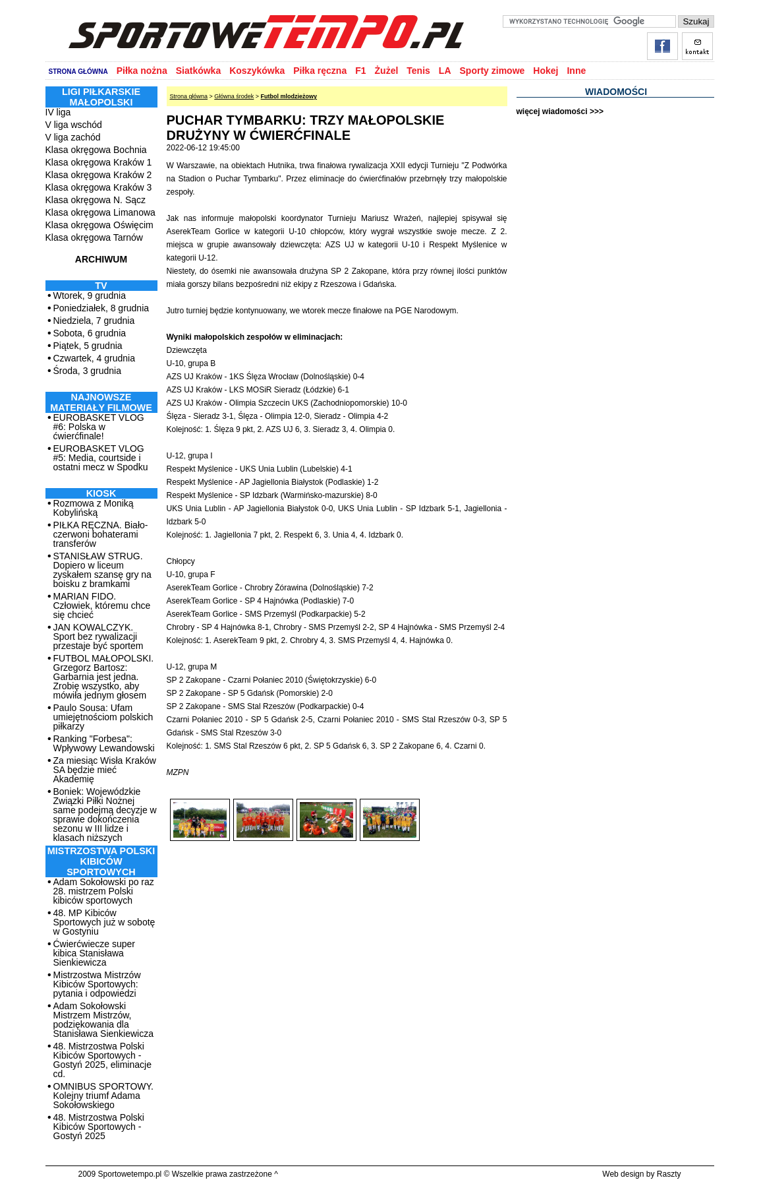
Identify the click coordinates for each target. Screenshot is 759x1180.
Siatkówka (198, 70)
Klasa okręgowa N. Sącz (95, 200)
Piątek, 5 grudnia (88, 345)
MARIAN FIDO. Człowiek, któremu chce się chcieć (102, 605)
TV (101, 285)
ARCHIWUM (101, 259)
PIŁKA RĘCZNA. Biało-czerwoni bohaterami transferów (100, 534)
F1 (360, 70)
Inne (576, 70)
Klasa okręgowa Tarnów (94, 237)
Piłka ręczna (320, 70)
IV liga (58, 112)
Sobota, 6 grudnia (89, 333)
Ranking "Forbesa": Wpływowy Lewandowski (104, 743)
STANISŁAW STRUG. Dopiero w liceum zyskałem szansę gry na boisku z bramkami (102, 570)
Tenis (418, 70)
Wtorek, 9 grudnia (89, 295)
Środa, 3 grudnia (87, 370)
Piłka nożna (142, 70)
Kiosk (101, 493)
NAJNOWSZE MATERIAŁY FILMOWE (101, 402)
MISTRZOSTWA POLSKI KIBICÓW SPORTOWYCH (101, 861)
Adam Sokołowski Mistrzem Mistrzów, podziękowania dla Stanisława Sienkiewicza (103, 1020)
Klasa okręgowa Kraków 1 (98, 162)
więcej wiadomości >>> (560, 111)
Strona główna (189, 96)
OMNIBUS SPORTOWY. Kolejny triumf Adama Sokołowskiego (103, 1095)
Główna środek (234, 96)
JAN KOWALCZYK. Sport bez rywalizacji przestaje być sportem (98, 636)
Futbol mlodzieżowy (289, 96)
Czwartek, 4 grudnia (94, 358)
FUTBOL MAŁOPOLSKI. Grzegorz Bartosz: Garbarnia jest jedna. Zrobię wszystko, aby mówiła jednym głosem (103, 676)
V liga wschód (73, 124)
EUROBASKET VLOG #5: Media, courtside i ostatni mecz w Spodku (100, 457)
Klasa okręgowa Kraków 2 (98, 175)
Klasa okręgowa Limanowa (100, 212)
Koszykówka (257, 70)
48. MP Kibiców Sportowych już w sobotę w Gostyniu (104, 922)
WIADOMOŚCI (616, 91)
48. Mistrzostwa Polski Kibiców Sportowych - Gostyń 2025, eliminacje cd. (102, 1060)
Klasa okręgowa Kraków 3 (98, 187)
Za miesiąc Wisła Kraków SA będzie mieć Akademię (104, 769)
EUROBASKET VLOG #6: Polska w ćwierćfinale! (98, 426)
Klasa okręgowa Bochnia (96, 149)
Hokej (545, 70)
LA (445, 70)
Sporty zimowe (492, 70)
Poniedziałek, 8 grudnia (101, 308)
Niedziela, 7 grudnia (94, 320)
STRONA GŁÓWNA (78, 71)
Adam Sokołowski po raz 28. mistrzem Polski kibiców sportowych (103, 891)
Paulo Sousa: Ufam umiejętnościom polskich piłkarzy (103, 716)
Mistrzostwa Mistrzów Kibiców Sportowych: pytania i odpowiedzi (97, 984)
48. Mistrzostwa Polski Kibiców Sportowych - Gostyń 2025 (98, 1126)
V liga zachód (73, 137)
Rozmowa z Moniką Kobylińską (93, 508)
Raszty (669, 1174)
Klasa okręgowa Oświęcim (99, 225)
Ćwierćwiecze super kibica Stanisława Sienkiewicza (94, 953)
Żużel (387, 70)
